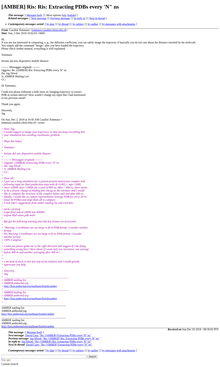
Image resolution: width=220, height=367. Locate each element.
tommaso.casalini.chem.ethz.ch (49, 30)
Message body (34, 15)
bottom (71, 15)
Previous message (60, 18)
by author (93, 24)
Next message (38, 18)
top (64, 15)
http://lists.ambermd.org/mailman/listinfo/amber (30, 286)
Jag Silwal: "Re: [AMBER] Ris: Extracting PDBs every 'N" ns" (65, 338)
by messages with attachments (118, 24)
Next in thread (97, 18)
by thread (63, 24)
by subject (78, 24)
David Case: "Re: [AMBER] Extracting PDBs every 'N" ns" (58, 335)
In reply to (79, 18)
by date (50, 24)
